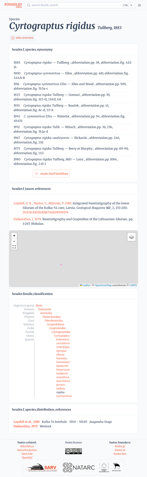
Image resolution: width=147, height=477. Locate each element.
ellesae (60, 354)
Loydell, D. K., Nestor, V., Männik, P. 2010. (43, 203)
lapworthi (62, 366)
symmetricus (64, 396)
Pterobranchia (54, 320)
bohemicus (62, 339)
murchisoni (63, 381)
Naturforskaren (27, 450)
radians (60, 388)
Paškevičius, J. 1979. (28, 219)
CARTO (133, 285)
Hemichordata (52, 317)
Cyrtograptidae (61, 332)
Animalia (46, 313)
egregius (61, 350)
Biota (39, 305)
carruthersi (63, 343)
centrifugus (63, 347)
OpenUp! (27, 457)
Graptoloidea (57, 328)
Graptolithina (55, 324)
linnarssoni (63, 369)
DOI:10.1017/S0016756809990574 (46, 212)
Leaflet (85, 285)
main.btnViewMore (51, 173)
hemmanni (63, 362)
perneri (60, 384)
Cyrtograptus (62, 335)
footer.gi (120, 446)
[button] (14, 235)
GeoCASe (27, 453)
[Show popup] (80, 5)
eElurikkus (27, 446)
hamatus (61, 358)
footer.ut (120, 450)
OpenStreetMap (103, 285)
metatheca (62, 377)
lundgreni (62, 373)
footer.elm (120, 453)
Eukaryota (44, 309)
